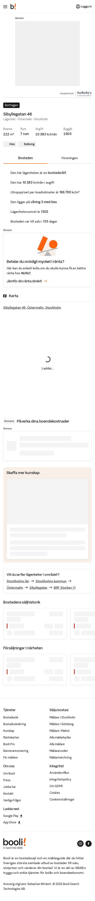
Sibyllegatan (38, 587)
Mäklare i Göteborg (62, 724)
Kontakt (8, 793)
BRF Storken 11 (65, 587)
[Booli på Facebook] (88, 843)
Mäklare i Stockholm (62, 717)
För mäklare (10, 757)
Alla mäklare (57, 744)
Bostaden (25, 158)
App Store (11, 822)
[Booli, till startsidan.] (13, 6)
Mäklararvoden (59, 751)
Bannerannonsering (15, 751)
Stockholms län (18, 581)
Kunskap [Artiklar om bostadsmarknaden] (8, 731)
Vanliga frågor (12, 800)
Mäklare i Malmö (60, 731)
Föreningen (69, 158)
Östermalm (15, 587)
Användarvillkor (59, 773)
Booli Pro (9, 744)
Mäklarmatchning (61, 757)
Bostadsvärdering (14, 724)
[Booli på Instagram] (80, 843)
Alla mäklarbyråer (60, 737)
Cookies (55, 793)
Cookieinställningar (62, 799)
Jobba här (9, 787)
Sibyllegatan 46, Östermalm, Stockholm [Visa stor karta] (32, 307)
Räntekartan (11, 737)
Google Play (12, 816)
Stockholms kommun (51, 581)
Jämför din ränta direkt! (27, 281)
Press (7, 780)
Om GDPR (56, 786)
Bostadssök (10, 717)
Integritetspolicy (60, 779)
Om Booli (9, 773)
